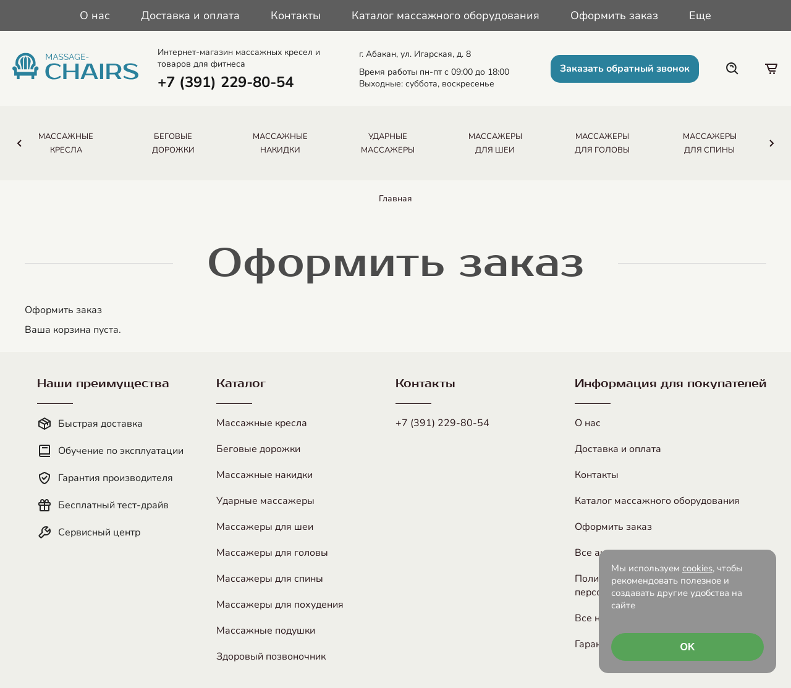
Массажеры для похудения (280, 604)
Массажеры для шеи (264, 527)
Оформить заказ (614, 15)
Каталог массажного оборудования (445, 15)
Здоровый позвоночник (271, 656)
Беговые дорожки (258, 449)
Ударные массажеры (265, 501)
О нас (95, 15)
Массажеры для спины (269, 578)
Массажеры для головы (272, 553)
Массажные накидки (264, 475)
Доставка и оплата (190, 15)
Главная (395, 198)
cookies (697, 568)
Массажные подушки (265, 630)
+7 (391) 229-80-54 (442, 423)
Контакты (296, 15)
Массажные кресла (261, 423)
